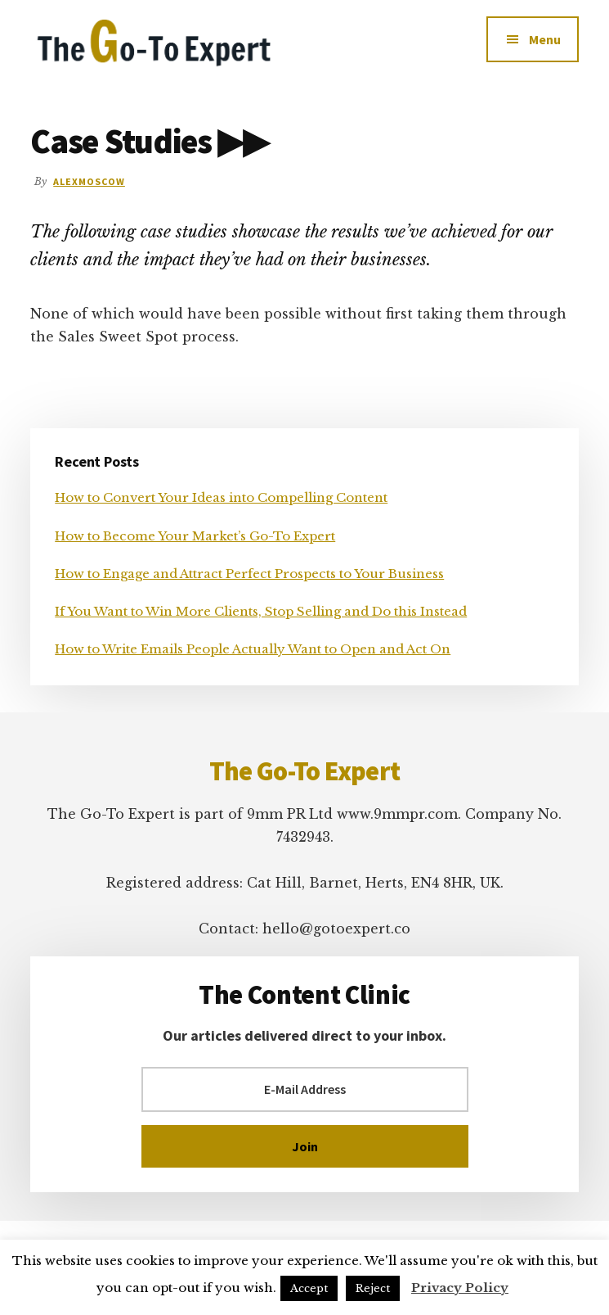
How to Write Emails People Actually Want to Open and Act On (252, 649)
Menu (545, 39)
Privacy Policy (459, 1287)
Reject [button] (373, 1288)
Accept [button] (309, 1288)
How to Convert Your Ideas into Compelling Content (221, 497)
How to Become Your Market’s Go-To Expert (195, 536)
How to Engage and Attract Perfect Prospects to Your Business (249, 573)
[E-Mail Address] (304, 1089)
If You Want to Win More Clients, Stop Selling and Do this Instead (261, 611)
